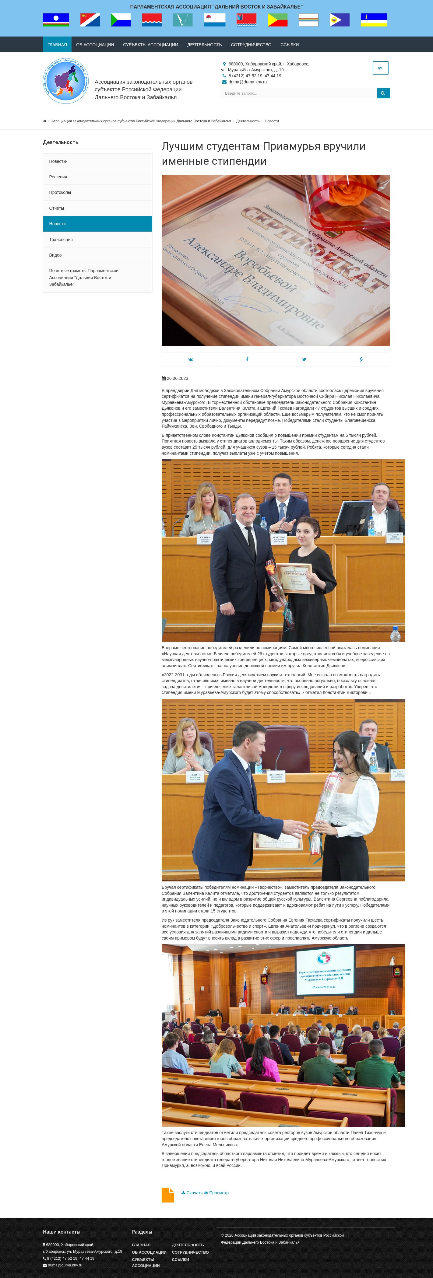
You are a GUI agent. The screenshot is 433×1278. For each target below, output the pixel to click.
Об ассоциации (95, 44)
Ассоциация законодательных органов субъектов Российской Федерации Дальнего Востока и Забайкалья (144, 89)
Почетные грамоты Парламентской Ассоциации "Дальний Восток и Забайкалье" (84, 277)
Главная (57, 44)
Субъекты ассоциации (150, 44)
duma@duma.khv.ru (65, 1265)
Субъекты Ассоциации (146, 1263)
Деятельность (204, 44)
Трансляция (61, 239)
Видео (55, 255)
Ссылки (289, 44)
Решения (58, 176)
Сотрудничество (251, 44)
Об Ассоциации (149, 1252)
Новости (272, 121)
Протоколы (60, 192)
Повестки (58, 161)
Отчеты (56, 208)
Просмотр (216, 1192)
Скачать (192, 1192)
